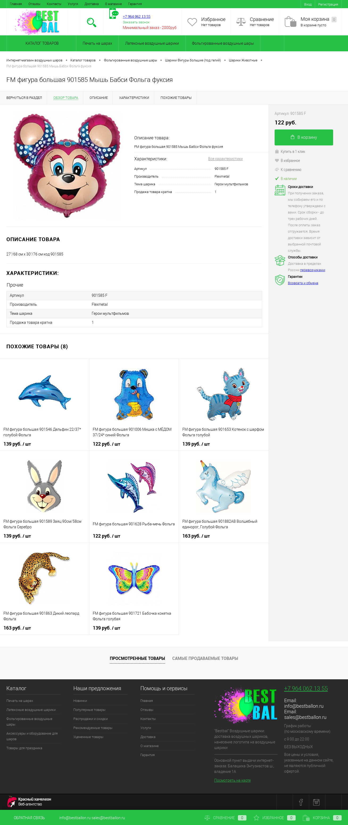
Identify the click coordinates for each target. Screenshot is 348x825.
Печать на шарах (97, 43)
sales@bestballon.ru (305, 717)
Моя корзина (319, 19)
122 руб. (106, 444)
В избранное (287, 160)
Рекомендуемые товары (92, 728)
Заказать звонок (136, 22)
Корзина (322, 818)
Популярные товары (89, 710)
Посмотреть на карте (232, 780)
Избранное (213, 19)
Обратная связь (25, 818)
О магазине (113, 4)
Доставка (92, 4)
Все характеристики (225, 159)
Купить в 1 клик (290, 151)
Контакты (54, 4)
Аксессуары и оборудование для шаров (32, 736)
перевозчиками (312, 270)
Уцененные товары (88, 737)
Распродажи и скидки (90, 719)
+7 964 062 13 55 (306, 688)
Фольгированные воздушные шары (223, 43)
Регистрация (328, 4)
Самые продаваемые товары (205, 658)
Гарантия (135, 4)
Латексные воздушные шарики (152, 43)
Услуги (73, 4)
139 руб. (17, 444)
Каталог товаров (41, 43)
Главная (16, 4)
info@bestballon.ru (304, 706)
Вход (308, 4)
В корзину (304, 137)
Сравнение (262, 19)
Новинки (80, 701)
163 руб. (196, 536)
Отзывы (34, 4)
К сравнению (288, 169)
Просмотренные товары (137, 658)
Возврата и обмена (303, 283)
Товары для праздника (24, 748)
